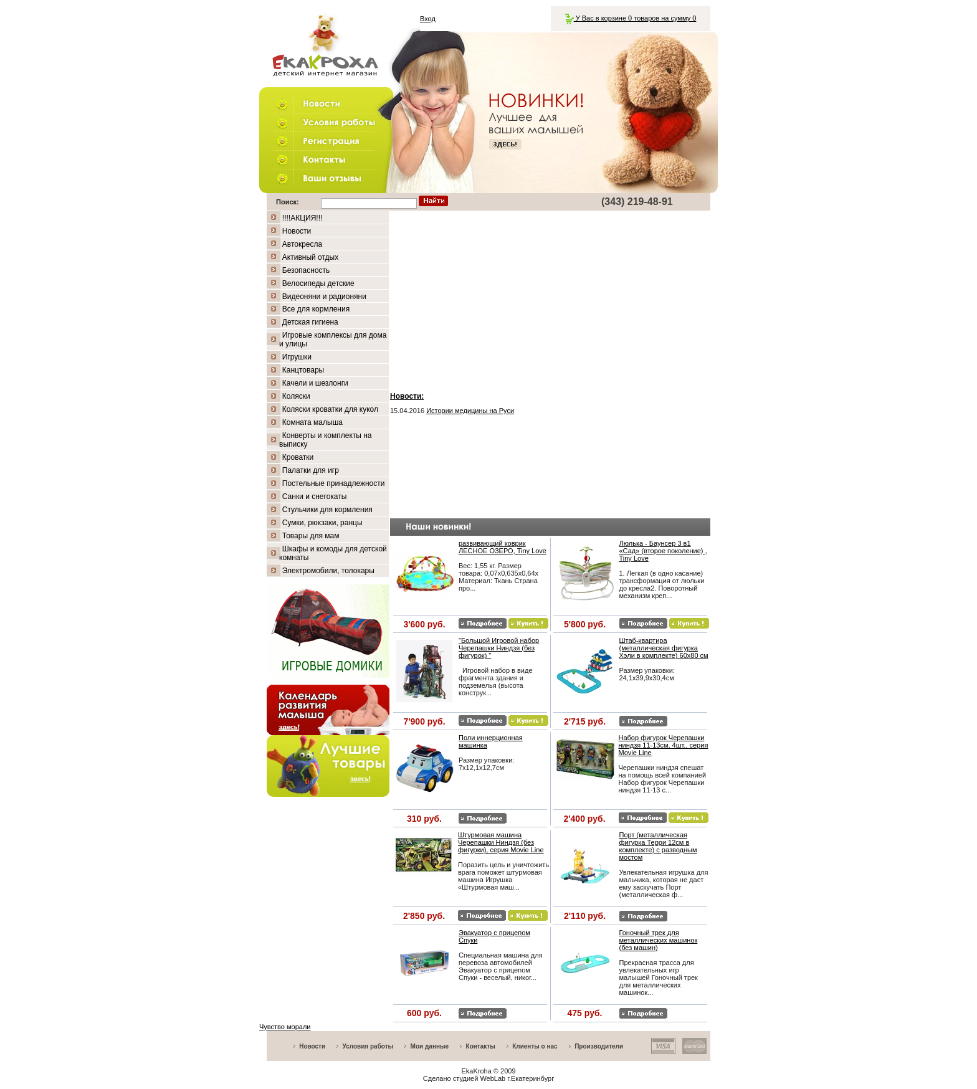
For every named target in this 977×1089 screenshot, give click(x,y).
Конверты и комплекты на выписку (325, 440)
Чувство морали (284, 1026)
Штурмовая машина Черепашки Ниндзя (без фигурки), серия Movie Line (501, 842)
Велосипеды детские (318, 283)
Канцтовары (303, 370)
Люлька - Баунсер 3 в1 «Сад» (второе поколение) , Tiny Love (663, 551)
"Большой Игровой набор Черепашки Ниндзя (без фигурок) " (499, 648)
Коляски (296, 396)
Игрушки (297, 357)
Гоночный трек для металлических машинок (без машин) (658, 940)
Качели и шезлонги (315, 383)
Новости (296, 231)
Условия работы (368, 1046)
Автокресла (302, 244)
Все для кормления (316, 309)
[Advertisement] (550, 298)
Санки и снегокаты (314, 496)
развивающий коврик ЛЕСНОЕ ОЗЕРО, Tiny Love (502, 547)
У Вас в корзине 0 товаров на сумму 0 (631, 18)
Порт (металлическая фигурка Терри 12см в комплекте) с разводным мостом (658, 846)
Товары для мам (311, 535)
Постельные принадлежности (333, 483)
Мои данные (430, 1046)
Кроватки (297, 457)
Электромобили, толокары (328, 570)
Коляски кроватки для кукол (330, 409)
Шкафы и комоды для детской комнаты (333, 553)
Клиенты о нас (534, 1046)
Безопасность (306, 270)
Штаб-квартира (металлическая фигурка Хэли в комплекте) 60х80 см (663, 648)
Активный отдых (310, 257)
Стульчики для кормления (327, 509)
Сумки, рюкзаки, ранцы (322, 522)
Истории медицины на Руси (470, 410)
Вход (428, 18)
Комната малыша (312, 422)
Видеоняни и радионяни (324, 296)
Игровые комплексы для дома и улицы (332, 339)
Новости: (407, 396)
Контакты (480, 1046)
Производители (598, 1046)
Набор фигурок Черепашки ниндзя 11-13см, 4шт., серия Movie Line (663, 745)
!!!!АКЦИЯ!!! (302, 218)
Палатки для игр (310, 470)
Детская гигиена (310, 322)
